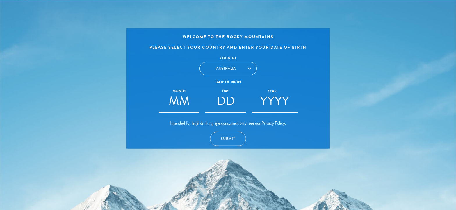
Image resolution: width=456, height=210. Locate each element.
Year (272, 91)
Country (228, 58)
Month (179, 91)
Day (225, 91)
